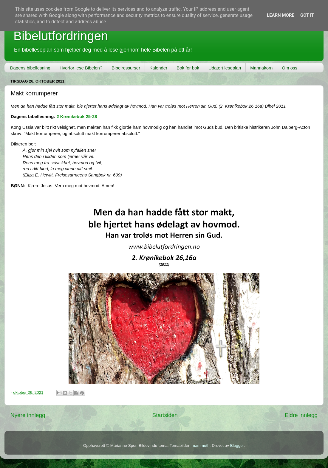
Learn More (280, 15)
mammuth (201, 445)
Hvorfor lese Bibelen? (81, 67)
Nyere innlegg (27, 415)
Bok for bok (188, 67)
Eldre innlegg (301, 415)
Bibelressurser (126, 67)
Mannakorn (261, 67)
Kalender (158, 67)
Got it (307, 15)
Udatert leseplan (224, 67)
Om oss (289, 67)
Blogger (237, 445)
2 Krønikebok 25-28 (76, 116)
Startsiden (165, 415)
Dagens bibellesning (30, 67)
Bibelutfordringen (60, 36)
